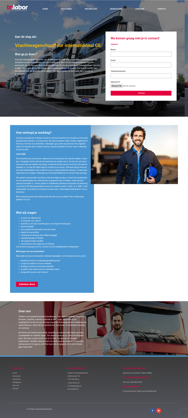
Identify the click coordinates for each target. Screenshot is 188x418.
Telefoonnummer (118, 71)
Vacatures (66, 9)
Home (45, 9)
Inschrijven (91, 9)
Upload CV (115, 82)
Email (113, 60)
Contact (161, 9)
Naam (113, 50)
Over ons (139, 9)
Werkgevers (116, 9)
